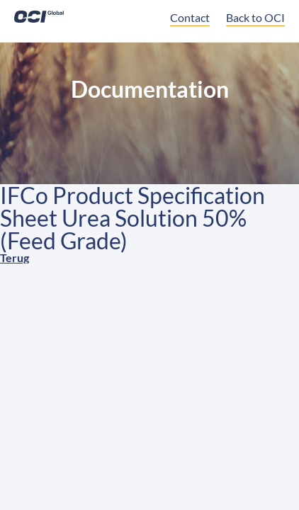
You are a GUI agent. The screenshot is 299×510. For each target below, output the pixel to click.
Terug (14, 257)
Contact (190, 17)
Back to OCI (255, 17)
